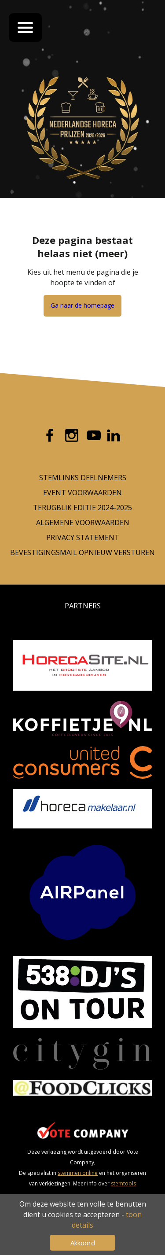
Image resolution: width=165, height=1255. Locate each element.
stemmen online (78, 1173)
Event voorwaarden (82, 492)
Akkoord (82, 1242)
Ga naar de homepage (82, 305)
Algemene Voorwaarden (82, 522)
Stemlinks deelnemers (82, 477)
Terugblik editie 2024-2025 (82, 507)
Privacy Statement (82, 537)
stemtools (123, 1183)
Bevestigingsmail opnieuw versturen (82, 552)
